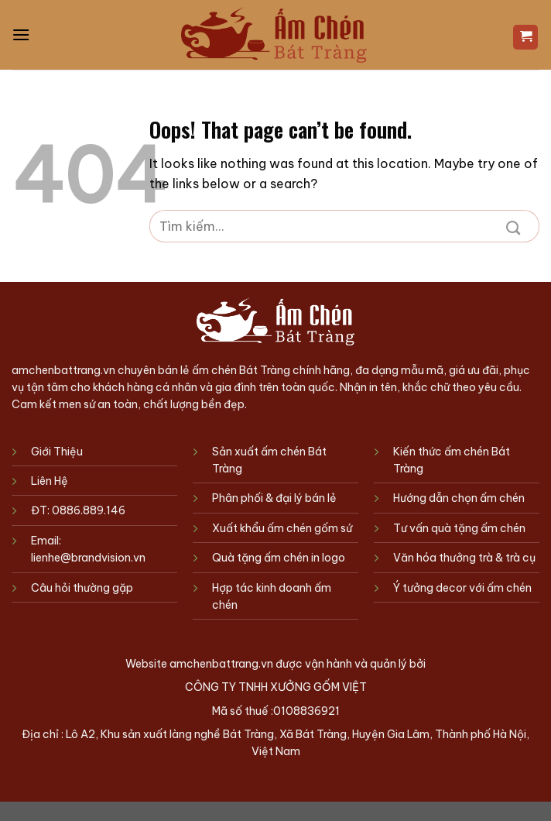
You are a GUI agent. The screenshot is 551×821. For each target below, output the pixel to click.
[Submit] (513, 226)
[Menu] (21, 34)
